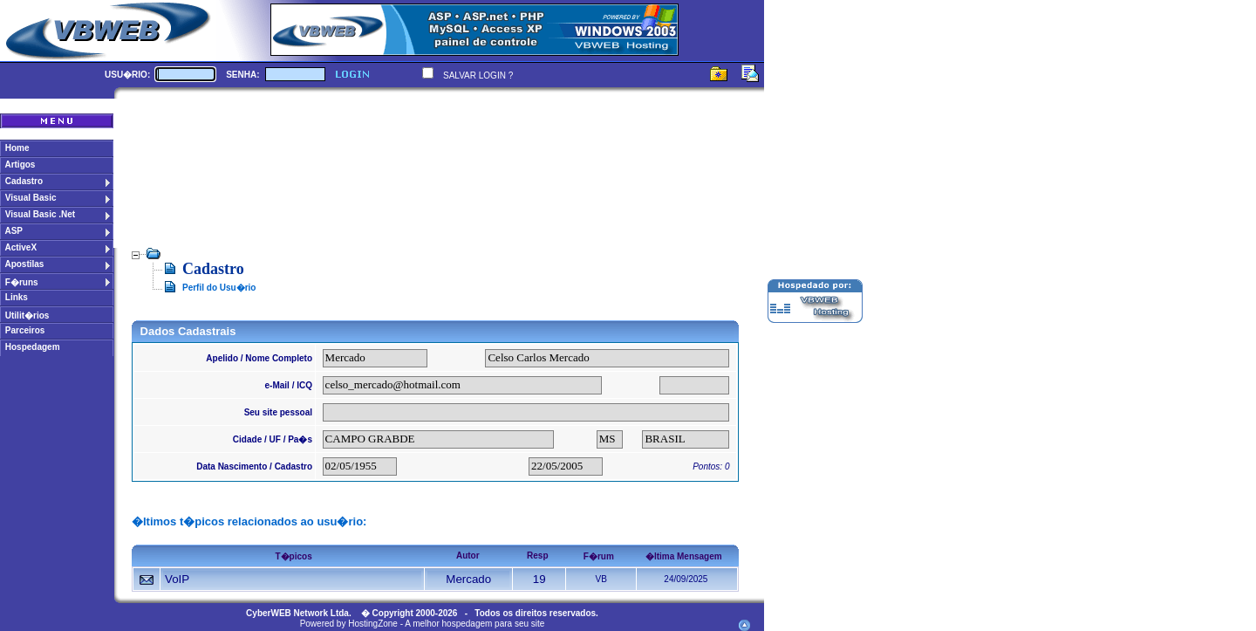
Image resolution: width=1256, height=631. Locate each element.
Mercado (468, 579)
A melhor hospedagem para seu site (474, 623)
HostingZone (373, 623)
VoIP (177, 579)
